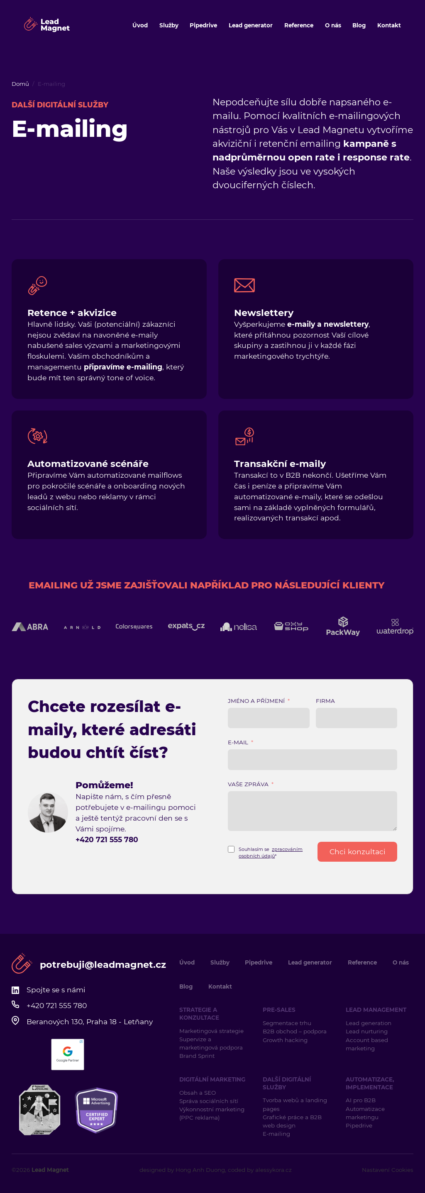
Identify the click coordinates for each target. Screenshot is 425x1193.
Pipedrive (203, 25)
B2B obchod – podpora (295, 1031)
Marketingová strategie (211, 1031)
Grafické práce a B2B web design (292, 1121)
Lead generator (251, 25)
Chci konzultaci (358, 851)
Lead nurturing (367, 1031)
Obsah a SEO (197, 1092)
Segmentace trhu (287, 1023)
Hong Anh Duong (200, 1169)
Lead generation (368, 1023)
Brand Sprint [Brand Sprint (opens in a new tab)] (197, 1055)
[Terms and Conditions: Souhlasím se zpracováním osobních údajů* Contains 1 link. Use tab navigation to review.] (269, 851)
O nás (333, 25)
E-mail (238, 742)
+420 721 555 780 (107, 839)
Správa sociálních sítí (208, 1101)
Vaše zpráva (248, 784)
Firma (325, 700)
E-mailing (276, 1133)
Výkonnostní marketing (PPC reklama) (211, 1113)
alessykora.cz (273, 1169)
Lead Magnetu (331, 130)
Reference (298, 25)
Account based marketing (367, 1044)
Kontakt (389, 25)
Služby (168, 25)
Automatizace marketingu (365, 1113)
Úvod (140, 25)
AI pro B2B (361, 1100)
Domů (20, 83)
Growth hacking (285, 1040)
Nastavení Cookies (387, 1169)
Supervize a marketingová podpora (211, 1043)
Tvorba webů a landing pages (295, 1104)
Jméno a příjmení (256, 700)
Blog (359, 25)
